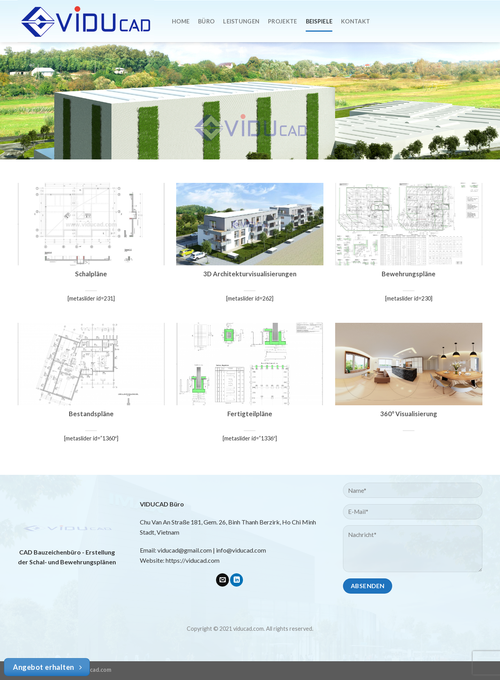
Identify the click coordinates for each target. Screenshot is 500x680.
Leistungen (241, 21)
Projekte (282, 21)
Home (180, 21)
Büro (206, 21)
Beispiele (319, 21)
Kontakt (355, 21)
